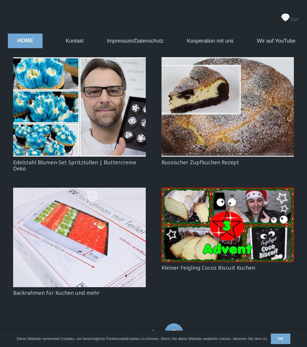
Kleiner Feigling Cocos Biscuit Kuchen (208, 267)
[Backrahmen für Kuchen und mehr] (79, 237)
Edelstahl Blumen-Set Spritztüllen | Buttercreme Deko (74, 165)
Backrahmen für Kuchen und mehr (56, 292)
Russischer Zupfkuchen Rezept (200, 162)
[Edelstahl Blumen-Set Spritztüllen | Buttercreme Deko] (79, 107)
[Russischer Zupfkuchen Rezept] (228, 107)
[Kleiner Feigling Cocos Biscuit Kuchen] (228, 225)
